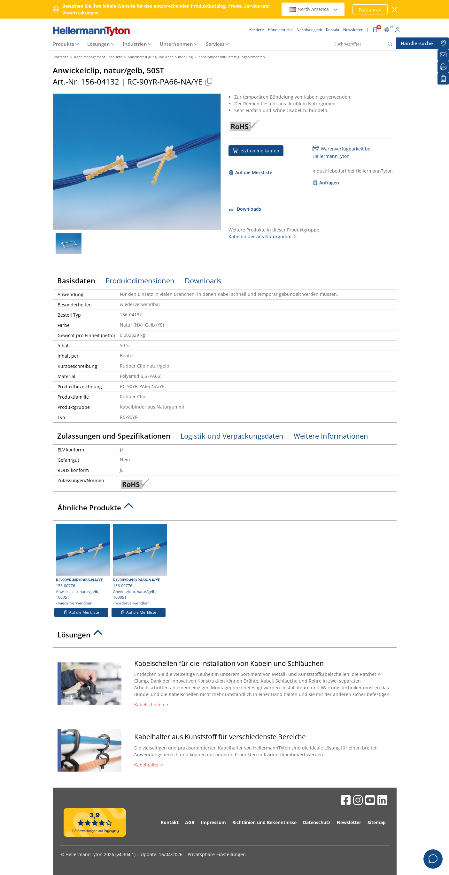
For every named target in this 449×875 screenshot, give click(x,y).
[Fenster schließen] (394, 9)
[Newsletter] (443, 55)
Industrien (135, 44)
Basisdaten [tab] (76, 280)
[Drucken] (443, 67)
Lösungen (98, 44)
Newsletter (349, 822)
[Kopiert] (209, 81)
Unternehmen (176, 44)
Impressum (213, 822)
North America (314, 9)
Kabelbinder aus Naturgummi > (262, 236)
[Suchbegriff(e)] (364, 44)
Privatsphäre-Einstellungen (217, 854)
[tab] (225, 509)
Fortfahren (370, 10)
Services (215, 44)
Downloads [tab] (203, 280)
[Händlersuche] (443, 43)
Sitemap (377, 822)
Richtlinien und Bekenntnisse (264, 822)
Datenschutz (316, 822)
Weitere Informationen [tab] (331, 436)
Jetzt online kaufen (256, 151)
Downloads (244, 209)
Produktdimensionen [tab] (139, 280)
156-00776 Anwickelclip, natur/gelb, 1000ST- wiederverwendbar (82, 565)
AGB (189, 822)
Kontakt (170, 822)
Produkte (63, 44)
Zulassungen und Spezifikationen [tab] (113, 436)
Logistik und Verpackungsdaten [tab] (232, 436)
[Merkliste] (443, 79)
